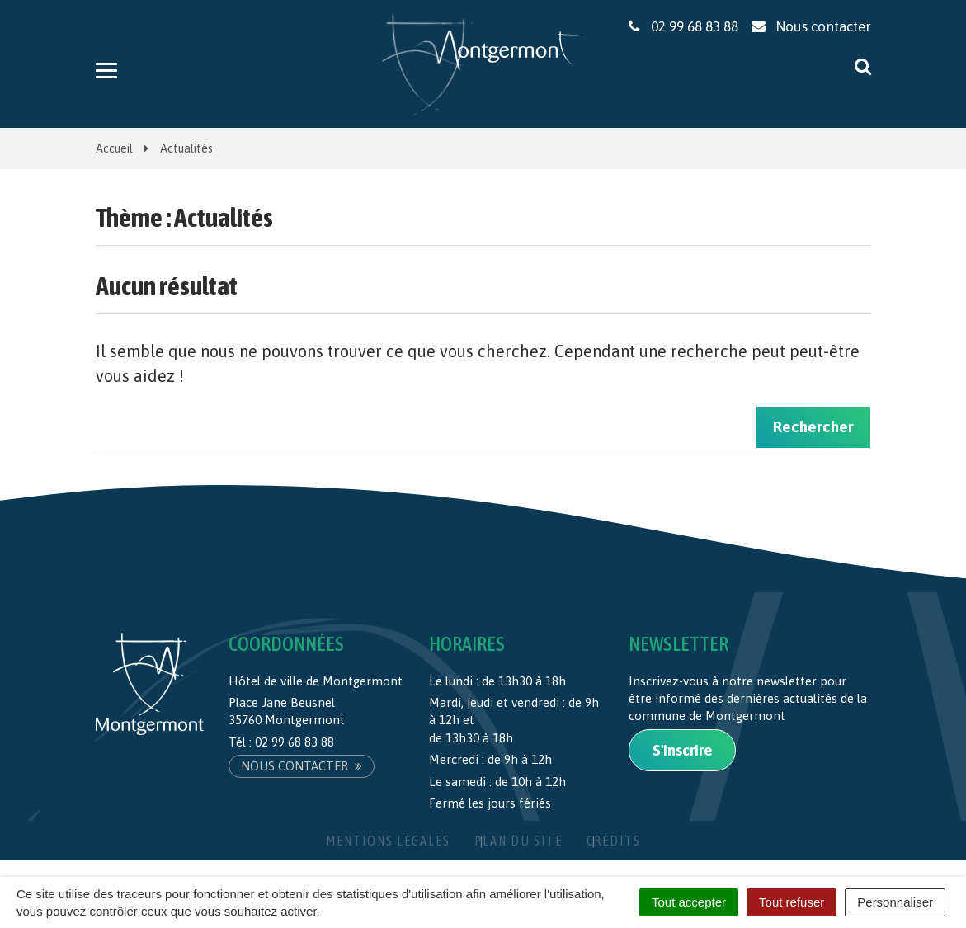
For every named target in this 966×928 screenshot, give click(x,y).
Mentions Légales (388, 840)
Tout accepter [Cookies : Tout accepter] (689, 902)
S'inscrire (682, 750)
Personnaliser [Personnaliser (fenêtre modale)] (895, 902)
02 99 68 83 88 (294, 742)
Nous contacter (301, 766)
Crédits (614, 840)
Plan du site (518, 840)
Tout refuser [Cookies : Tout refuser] (791, 902)
